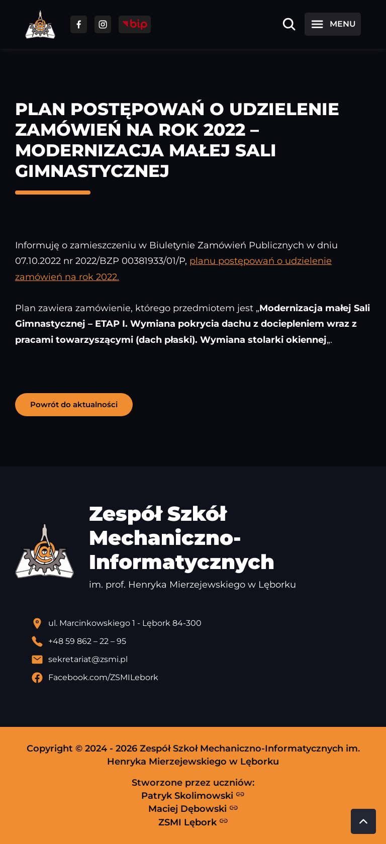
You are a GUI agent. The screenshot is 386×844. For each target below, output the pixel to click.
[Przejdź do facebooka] (78, 24)
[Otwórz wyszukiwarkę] (289, 24)
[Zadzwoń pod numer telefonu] (201, 641)
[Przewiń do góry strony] (363, 821)
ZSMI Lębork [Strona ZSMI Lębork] (193, 821)
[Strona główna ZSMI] (40, 24)
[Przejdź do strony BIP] (135, 24)
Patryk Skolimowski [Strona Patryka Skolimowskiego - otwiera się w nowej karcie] (193, 795)
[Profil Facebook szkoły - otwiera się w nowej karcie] (201, 678)
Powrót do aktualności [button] (74, 404)
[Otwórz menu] (333, 24)
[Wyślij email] (201, 659)
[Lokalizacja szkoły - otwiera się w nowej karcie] (201, 623)
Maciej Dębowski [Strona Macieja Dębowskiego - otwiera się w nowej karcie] (193, 808)
